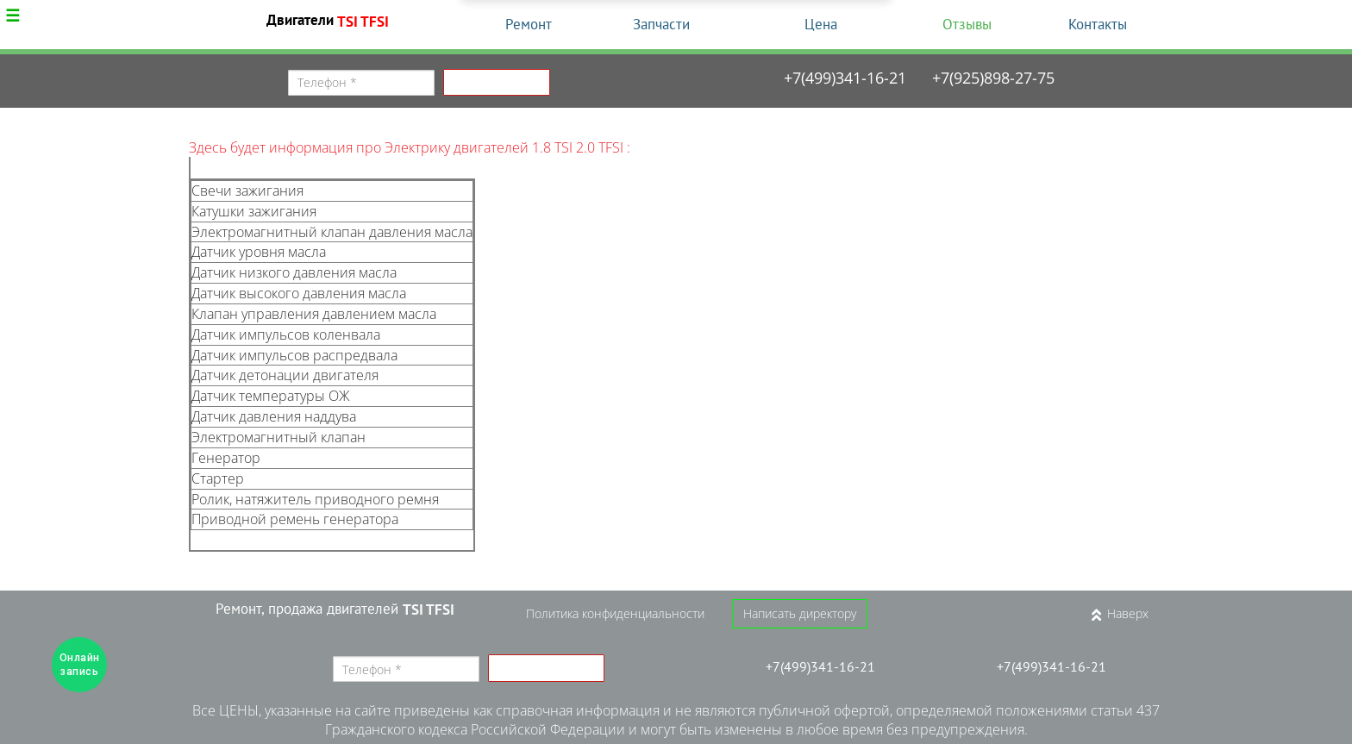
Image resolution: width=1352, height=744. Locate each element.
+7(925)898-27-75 (993, 77)
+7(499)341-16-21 (845, 77)
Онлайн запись (79, 665)
